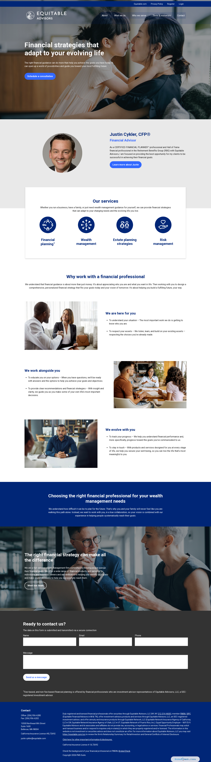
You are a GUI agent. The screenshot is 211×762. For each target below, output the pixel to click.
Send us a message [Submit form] (36, 677)
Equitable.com (140, 3)
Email (81, 635)
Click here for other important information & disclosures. (87, 739)
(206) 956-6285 (34, 715)
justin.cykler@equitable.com (33, 738)
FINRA (183, 714)
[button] (105, 14)
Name (26, 635)
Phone (138, 635)
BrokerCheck (124, 751)
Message (28, 653)
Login (181, 3)
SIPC (188, 714)
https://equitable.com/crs (74, 734)
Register (171, 3)
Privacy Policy (157, 3)
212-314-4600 (164, 714)
